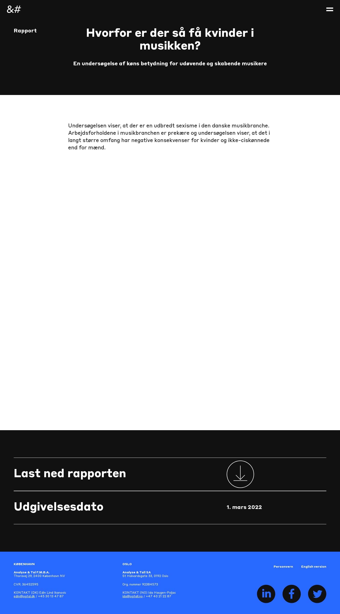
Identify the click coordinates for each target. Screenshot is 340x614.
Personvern (283, 566)
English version (313, 566)
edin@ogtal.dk (24, 596)
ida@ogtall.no (132, 596)
